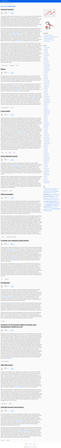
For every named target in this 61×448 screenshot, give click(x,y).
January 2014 (46, 137)
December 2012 (47, 157)
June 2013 (46, 148)
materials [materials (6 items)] (51, 199)
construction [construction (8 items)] (54, 189)
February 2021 (46, 61)
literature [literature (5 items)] (44, 199)
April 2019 (46, 93)
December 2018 (47, 99)
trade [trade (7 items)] (52, 208)
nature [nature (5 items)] (59, 199)
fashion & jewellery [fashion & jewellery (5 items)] (53, 192)
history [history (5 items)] (54, 196)
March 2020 (46, 78)
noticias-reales (12, 65)
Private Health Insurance (48, 35)
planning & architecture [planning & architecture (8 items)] (55, 203)
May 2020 (46, 75)
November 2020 (47, 66)
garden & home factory (5, 107)
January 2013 (46, 155)
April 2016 (46, 121)
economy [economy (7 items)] (52, 191)
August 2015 (46, 126)
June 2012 (46, 165)
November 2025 (47, 47)
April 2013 (46, 151)
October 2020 (46, 67)
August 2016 (46, 115)
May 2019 (46, 91)
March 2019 (46, 94)
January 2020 (46, 82)
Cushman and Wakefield (18, 386)
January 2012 (46, 170)
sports (17, 65)
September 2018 (47, 102)
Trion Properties (22, 131)
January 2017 (46, 108)
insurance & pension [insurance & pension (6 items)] (49, 198)
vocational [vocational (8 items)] (50, 210)
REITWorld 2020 (17, 89)
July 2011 (45, 176)
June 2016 (46, 118)
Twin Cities (32, 205)
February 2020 (46, 80)
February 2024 (46, 55)
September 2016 (47, 113)
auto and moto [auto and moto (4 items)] (57, 188)
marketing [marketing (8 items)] (48, 199)
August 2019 (46, 86)
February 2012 (46, 168)
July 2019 (45, 88)
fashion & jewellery (4, 190)
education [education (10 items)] (56, 191)
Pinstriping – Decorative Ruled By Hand (51, 36)
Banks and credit (4, 403)
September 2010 (47, 182)
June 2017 (46, 107)
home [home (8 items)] (56, 196)
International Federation (48, 38)
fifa (6, 152)
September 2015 (47, 124)
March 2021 (46, 60)
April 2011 (46, 179)
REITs (17, 348)
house (12, 107)
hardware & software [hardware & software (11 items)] (48, 196)
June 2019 (46, 89)
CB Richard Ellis (19, 420)
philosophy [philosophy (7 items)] (48, 203)
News (12, 13)
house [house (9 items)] (44, 198)
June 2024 (46, 49)
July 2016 (45, 116)
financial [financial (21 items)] (46, 195)
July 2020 (45, 72)
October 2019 (46, 85)
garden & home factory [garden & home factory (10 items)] (54, 194)
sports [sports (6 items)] (48, 208)
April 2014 (46, 132)
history (10, 152)
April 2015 (46, 129)
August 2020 (46, 71)
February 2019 (46, 96)
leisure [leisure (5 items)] (55, 198)
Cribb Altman (15, 85)
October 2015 (46, 122)
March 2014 (46, 133)
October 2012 (46, 160)
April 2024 (46, 52)
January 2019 (46, 97)
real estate (3, 321)
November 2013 (47, 140)
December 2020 (47, 64)
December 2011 (47, 171)
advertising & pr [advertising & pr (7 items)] (46, 188)
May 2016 (46, 119)
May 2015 (46, 127)
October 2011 (46, 173)
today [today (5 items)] (50, 208)
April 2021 (46, 58)
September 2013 (47, 143)
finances (3, 236)
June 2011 (46, 177)
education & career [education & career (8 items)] (47, 192)
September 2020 (47, 69)
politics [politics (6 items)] (44, 205)
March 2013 (46, 152)
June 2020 (46, 74)
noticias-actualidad (4, 65)
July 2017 (45, 105)
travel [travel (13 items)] (54, 208)
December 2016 (47, 110)
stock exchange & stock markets (11, 236)
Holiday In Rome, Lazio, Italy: (49, 39)
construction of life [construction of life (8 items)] (47, 191)
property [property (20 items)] (48, 205)
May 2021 (46, 56)
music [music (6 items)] (57, 199)
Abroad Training (47, 41)
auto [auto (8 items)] (55, 188)
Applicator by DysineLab (34, 446)
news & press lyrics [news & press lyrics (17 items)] (51, 201)
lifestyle (11, 190)
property (8, 440)
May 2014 (46, 130)
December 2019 (47, 83)
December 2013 (47, 138)
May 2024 (46, 50)
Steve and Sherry (26, 446)
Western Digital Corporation (16, 33)
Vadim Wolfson (8, 358)
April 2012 (46, 166)
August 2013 (46, 144)
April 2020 (46, 77)
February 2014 (46, 135)
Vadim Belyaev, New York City (11, 250)
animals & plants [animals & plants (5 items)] (51, 188)
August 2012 (46, 162)
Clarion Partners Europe (7, 296)
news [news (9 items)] (44, 201)
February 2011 (46, 181)
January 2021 (46, 63)
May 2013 (46, 149)
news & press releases (5, 361)
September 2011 (47, 174)
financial (10, 403)
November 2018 (47, 100)
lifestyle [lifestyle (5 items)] (57, 198)
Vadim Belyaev (19, 40)
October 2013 (46, 141)
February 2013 (46, 154)
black (2, 152)
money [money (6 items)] (54, 199)
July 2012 (45, 163)
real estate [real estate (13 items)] (54, 205)
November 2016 (47, 111)
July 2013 (45, 146)
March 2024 (46, 53)
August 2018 (46, 104)
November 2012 (47, 159)
